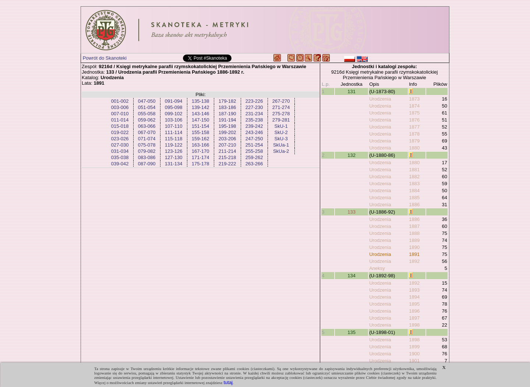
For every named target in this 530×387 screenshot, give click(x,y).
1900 (414, 353)
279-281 (281, 120)
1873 (414, 99)
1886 (414, 204)
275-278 (281, 113)
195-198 (227, 126)
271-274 (281, 107)
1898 (414, 325)
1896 (414, 311)
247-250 (254, 138)
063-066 (147, 126)
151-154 (200, 126)
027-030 (120, 145)
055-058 (147, 113)
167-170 (200, 151)
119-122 (174, 145)
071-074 (147, 138)
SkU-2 (281, 132)
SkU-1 (281, 126)
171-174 (200, 157)
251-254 (254, 145)
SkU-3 (281, 138)
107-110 (174, 126)
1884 (414, 190)
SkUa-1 (281, 145)
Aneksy (377, 268)
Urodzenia (380, 99)
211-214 (227, 151)
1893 (414, 290)
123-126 (174, 151)
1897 (414, 318)
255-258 (254, 151)
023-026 (120, 138)
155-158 (200, 132)
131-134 (174, 163)
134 (351, 275)
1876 (414, 120)
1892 (414, 261)
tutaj (228, 382)
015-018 (120, 126)
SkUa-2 (281, 151)
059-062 (147, 120)
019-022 (120, 132)
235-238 (254, 120)
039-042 (120, 163)
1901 (414, 360)
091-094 (174, 101)
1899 (414, 346)
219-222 (227, 163)
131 (351, 91)
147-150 (200, 120)
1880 (414, 148)
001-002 (120, 101)
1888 (414, 233)
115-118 (174, 138)
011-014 (120, 120)
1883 (414, 183)
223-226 (254, 101)
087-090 (147, 163)
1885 (414, 197)
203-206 (227, 138)
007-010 (120, 113)
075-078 (147, 145)
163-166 (200, 145)
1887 (414, 226)
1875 (414, 113)
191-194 (227, 120)
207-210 (227, 145)
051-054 (147, 107)
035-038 (120, 157)
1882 (414, 176)
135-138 (200, 101)
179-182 (227, 101)
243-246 (254, 132)
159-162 (200, 138)
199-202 (227, 132)
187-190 (227, 113)
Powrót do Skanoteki (105, 58)
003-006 (120, 107)
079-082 (147, 151)
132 (351, 155)
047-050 (147, 101)
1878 (414, 134)
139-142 (200, 107)
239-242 (254, 126)
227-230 (254, 107)
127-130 (174, 157)
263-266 (254, 163)
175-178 (200, 163)
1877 (414, 127)
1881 (414, 169)
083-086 (147, 157)
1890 (414, 247)
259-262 (254, 157)
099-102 (174, 113)
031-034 (120, 151)
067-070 (147, 132)
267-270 (281, 101)
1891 (414, 254)
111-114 (174, 132)
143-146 (200, 113)
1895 (414, 304)
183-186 (227, 107)
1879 (414, 141)
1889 (414, 240)
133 (351, 212)
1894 (414, 297)
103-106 (174, 120)
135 (351, 332)
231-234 (254, 113)
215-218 (227, 157)
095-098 (174, 107)
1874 (414, 106)
